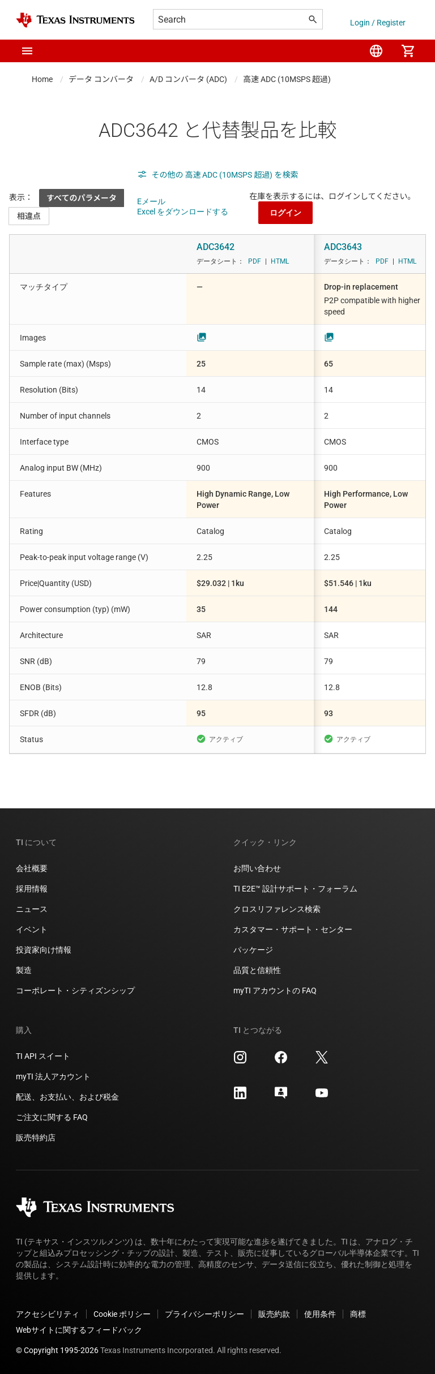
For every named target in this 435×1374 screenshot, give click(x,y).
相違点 (29, 216)
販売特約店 (36, 1137)
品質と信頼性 (257, 970)
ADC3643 (343, 247)
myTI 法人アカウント (53, 1076)
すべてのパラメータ (81, 198)
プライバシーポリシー (204, 1314)
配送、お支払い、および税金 (67, 1096)
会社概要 (32, 868)
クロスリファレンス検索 (277, 909)
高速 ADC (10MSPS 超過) (287, 79)
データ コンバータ (101, 79)
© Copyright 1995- (57, 1350)
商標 (358, 1314)
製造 (24, 970)
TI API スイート (43, 1056)
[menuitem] (376, 51)
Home (42, 79)
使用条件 (320, 1314)
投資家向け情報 (43, 949)
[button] (27, 51)
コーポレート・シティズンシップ (75, 990)
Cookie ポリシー (122, 1314)
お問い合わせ (257, 868)
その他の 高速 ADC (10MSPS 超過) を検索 (217, 174)
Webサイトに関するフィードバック (79, 1329)
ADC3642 (215, 247)
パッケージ (253, 949)
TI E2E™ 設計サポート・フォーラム (295, 888)
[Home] (75, 20)
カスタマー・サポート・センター (292, 929)
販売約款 (274, 1314)
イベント (32, 929)
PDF (254, 261)
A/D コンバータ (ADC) (188, 79)
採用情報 (32, 888)
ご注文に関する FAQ (52, 1117)
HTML (280, 261)
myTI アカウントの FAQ (275, 990)
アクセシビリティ (47, 1314)
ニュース (32, 909)
